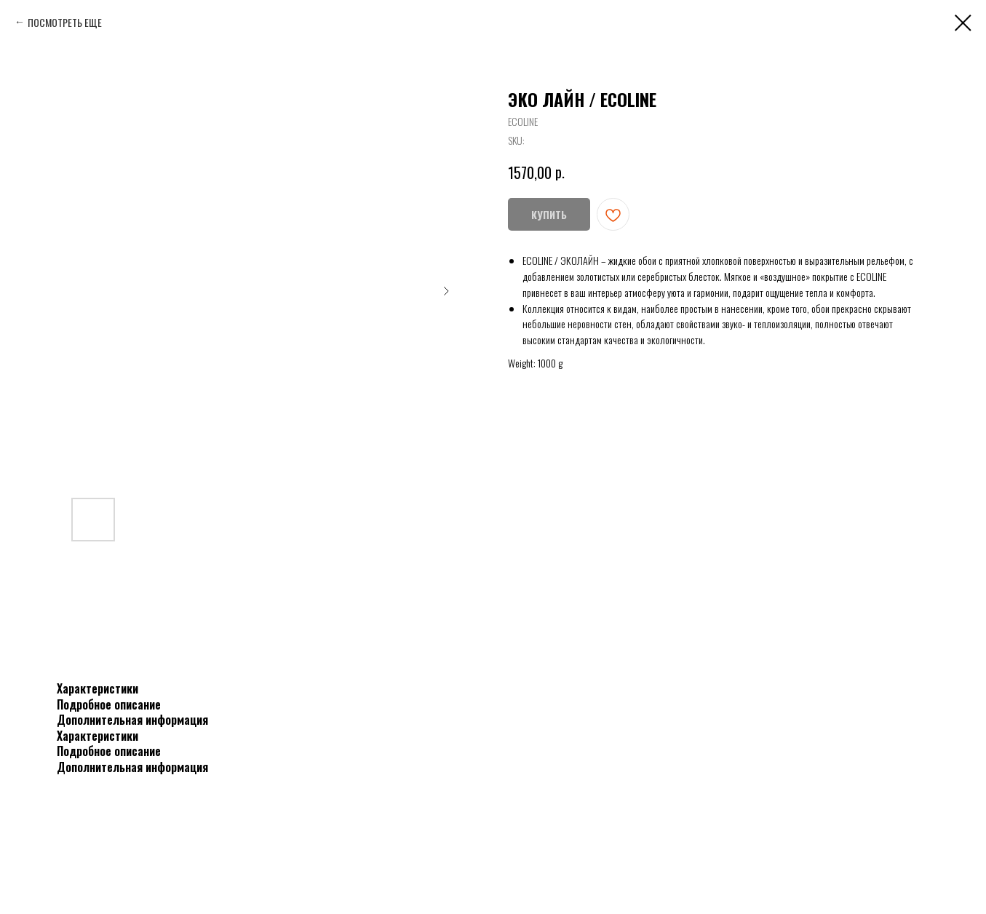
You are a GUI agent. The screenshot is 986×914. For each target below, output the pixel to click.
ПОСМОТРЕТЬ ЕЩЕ (65, 22)
